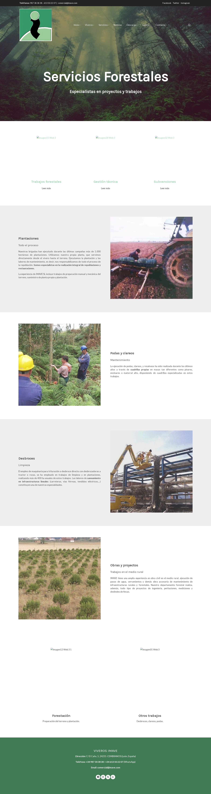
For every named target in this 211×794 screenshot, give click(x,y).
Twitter (176, 3)
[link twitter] (108, 777)
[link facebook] (98, 777)
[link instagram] (103, 777)
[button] (76, 25)
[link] (36, 25)
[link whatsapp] (113, 777)
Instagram (185, 3)
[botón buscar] (189, 25)
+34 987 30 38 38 (95, 761)
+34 (107, 761)
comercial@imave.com (67, 3)
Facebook (167, 3)
